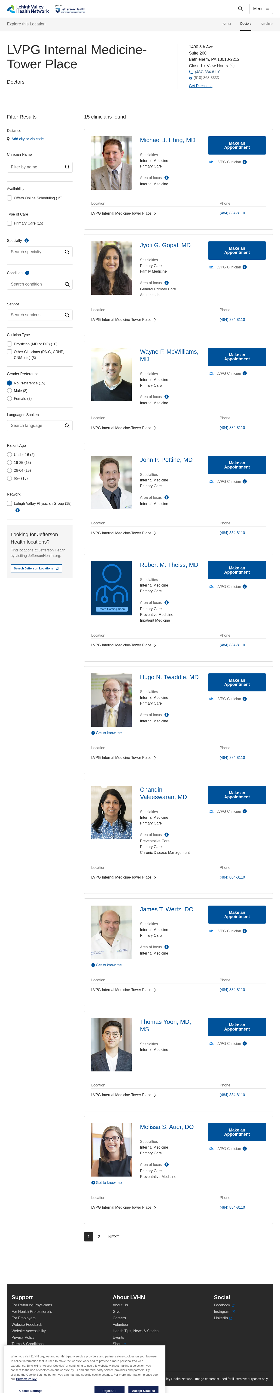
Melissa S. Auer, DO (167, 1126)
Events (118, 1337)
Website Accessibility (29, 1331)
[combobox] (40, 167)
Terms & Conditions (28, 1344)
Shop (119, 1344)
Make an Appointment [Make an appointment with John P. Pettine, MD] (237, 465)
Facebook (224, 1305)
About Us (120, 1305)
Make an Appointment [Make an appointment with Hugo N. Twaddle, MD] (237, 682)
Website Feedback (27, 1324)
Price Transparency (129, 1350)
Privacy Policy (23, 1337)
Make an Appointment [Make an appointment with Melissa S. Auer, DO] (237, 1132)
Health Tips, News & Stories (135, 1331)
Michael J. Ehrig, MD (167, 140)
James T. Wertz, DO (167, 909)
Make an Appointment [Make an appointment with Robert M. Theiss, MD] (237, 570)
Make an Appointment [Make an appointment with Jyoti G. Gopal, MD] (237, 250)
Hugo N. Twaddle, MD (169, 677)
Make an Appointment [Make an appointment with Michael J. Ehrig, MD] (237, 145)
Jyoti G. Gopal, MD (165, 245)
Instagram (224, 1311)
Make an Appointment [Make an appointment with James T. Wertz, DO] (237, 914)
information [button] (17, 510)
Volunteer (120, 1324)
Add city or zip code (28, 139)
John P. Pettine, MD (166, 459)
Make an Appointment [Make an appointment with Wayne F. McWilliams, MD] (237, 357)
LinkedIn (223, 1318)
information (26, 240)
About (226, 24)
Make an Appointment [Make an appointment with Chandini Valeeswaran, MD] (237, 795)
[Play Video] (111, 733)
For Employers (24, 1318)
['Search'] (240, 9)
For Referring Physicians (32, 1305)
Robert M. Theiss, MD (169, 564)
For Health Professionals (32, 1312)
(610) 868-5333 (206, 78)
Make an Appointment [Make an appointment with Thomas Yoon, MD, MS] (237, 1027)
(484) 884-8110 (207, 72)
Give (116, 1312)
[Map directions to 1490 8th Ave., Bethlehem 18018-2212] (200, 86)
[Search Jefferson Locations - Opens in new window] (36, 568)
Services (267, 24)
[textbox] (39, 167)
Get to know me (109, 733)
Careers (119, 1318)
